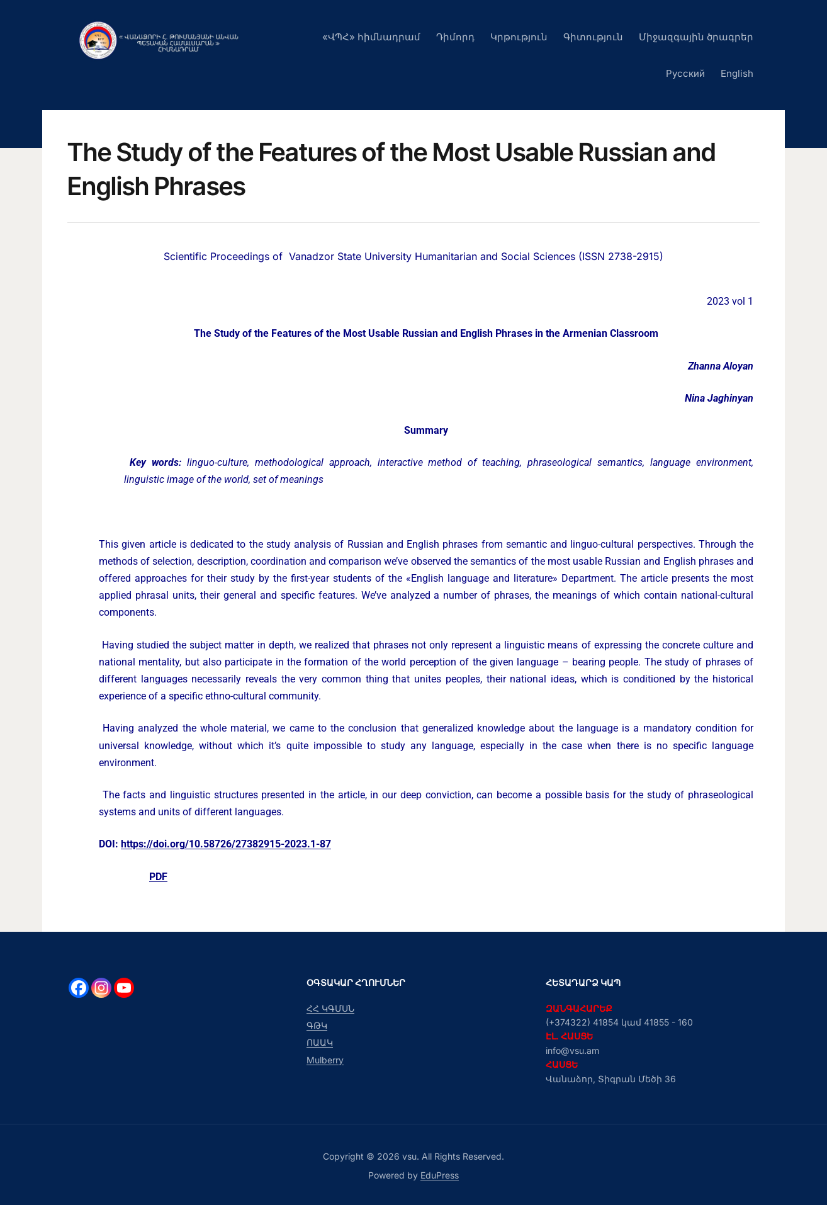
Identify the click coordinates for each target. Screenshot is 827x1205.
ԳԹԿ (317, 1025)
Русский (685, 73)
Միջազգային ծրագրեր (696, 37)
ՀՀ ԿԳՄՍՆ (330, 1008)
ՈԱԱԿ (320, 1042)
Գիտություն (593, 37)
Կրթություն (519, 37)
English (737, 73)
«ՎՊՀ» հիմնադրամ (371, 37)
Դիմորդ (455, 37)
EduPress (439, 1175)
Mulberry (325, 1060)
